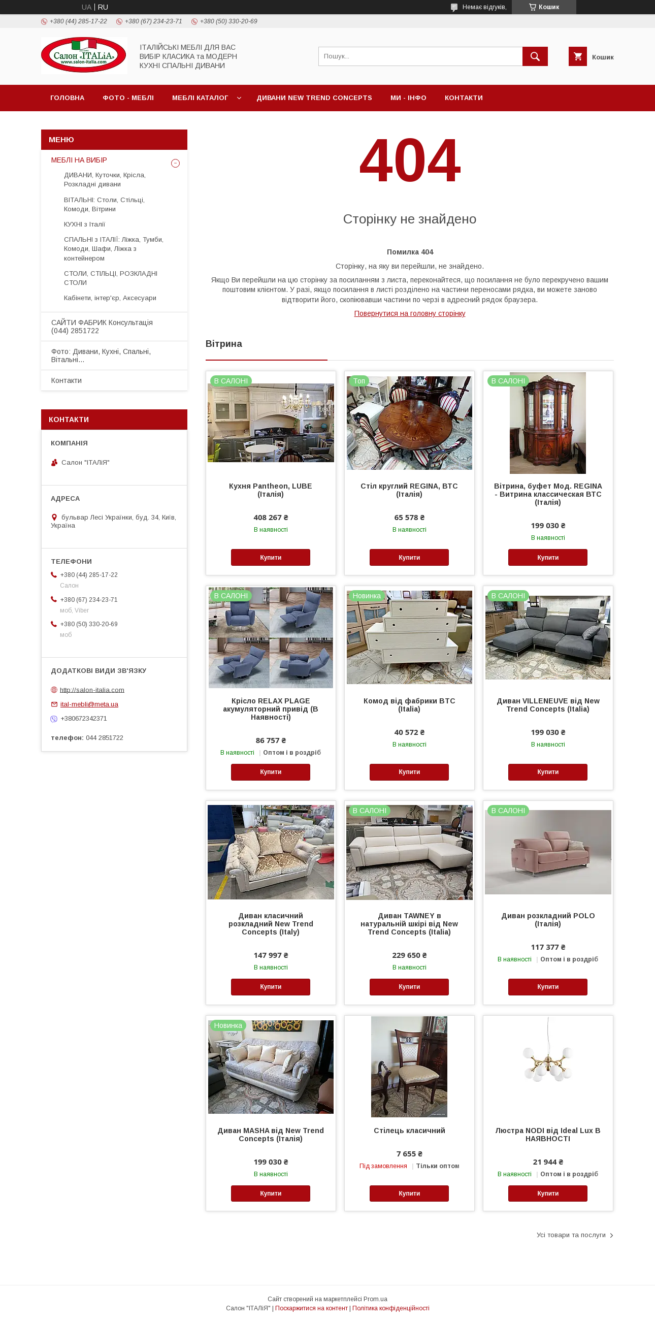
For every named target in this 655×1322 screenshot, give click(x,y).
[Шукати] (535, 56)
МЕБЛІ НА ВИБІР (79, 160)
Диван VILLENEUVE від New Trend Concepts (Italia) (548, 705)
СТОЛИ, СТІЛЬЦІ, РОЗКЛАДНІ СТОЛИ (110, 278)
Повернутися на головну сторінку (410, 313)
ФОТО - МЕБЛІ (128, 98)
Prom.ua (375, 1299)
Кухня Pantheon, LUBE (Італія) (270, 490)
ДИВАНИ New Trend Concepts (314, 98)
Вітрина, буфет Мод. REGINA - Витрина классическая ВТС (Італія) (548, 494)
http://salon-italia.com (92, 689)
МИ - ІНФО (408, 98)
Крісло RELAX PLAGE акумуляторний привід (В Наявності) (270, 709)
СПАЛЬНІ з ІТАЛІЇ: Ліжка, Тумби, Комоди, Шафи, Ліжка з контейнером (113, 249)
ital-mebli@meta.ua (89, 704)
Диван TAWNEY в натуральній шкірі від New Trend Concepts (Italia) (409, 924)
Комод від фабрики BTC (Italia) (409, 705)
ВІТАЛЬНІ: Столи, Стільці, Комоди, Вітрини (104, 204)
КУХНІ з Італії (85, 224)
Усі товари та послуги (571, 1235)
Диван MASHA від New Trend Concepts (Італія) (270, 1134)
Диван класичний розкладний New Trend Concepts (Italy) (270, 924)
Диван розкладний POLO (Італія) (548, 920)
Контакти (464, 98)
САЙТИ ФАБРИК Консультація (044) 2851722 (102, 326)
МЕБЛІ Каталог (200, 98)
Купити (270, 557)
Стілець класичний (409, 1130)
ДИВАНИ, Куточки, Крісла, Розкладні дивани (105, 179)
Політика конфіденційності (391, 1308)
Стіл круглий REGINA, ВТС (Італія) (409, 490)
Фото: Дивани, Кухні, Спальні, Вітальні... (101, 355)
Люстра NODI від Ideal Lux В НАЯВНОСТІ (548, 1134)
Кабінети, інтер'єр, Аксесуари (110, 298)
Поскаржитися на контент (311, 1308)
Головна (67, 98)
